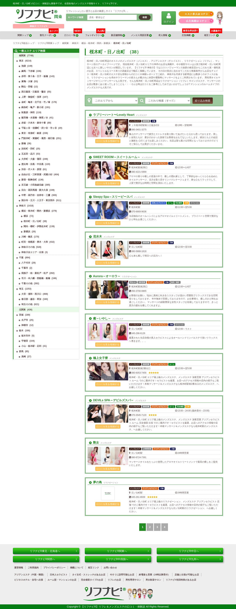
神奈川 (22, 205)
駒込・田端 (26, 86)
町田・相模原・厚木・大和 (34, 242)
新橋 (23, 143)
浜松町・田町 (28, 148)
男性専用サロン (133, 580)
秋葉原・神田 (28, 112)
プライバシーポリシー (54, 567)
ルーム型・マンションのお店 (62, 580)
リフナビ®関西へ (56, 559)
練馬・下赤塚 (28, 71)
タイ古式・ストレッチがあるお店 (88, 574)
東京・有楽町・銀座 (31, 133)
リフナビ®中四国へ (127, 559)
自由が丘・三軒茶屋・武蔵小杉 (36, 174)
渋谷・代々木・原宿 (31, 169)
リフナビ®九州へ (200, 559)
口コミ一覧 (73, 34)
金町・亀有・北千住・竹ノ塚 (35, 102)
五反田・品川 (28, 154)
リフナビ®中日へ (200, 551)
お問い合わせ (110, 567)
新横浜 (27, 231)
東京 (21, 60)
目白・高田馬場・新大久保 (34, 190)
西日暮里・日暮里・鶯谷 (33, 91)
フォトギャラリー (95, 34)
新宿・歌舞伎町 (29, 179)
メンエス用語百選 (141, 35)
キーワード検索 (75, 17)
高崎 (23, 356)
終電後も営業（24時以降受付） (154, 574)
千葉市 (24, 268)
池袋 (23, 66)
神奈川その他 (28, 247)
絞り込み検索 (202, 100)
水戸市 (24, 320)
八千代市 (25, 262)
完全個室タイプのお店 (92, 580)
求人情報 (164, 35)
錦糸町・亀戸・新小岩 (32, 107)
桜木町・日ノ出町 (32, 221)
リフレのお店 (114, 580)
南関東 (22, 55)
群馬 (21, 351)
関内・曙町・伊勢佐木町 (36, 226)
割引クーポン (49, 34)
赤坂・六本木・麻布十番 (33, 123)
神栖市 (24, 325)
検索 (145, 17)
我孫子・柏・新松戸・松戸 (34, 273)
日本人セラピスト (58, 574)
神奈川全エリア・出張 (32, 252)
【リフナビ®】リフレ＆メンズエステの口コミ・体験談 (113, 606)
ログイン (169, 18)
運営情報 (18, 567)
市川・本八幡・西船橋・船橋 (35, 278)
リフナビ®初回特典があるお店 (181, 580)
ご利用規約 (33, 567)
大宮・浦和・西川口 (31, 294)
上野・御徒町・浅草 (31, 97)
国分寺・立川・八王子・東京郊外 (38, 200)
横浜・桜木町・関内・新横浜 (35, 211)
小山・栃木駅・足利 (31, 346)
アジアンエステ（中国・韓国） (29, 574)
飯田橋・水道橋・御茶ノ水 (34, 117)
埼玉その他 (26, 304)
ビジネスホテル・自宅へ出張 (28, 580)
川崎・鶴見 (26, 236)
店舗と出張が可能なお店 (187, 574)
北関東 (22, 309)
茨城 (21, 315)
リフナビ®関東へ (128, 551)
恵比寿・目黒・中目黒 (32, 164)
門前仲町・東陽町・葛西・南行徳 (38, 138)
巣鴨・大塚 (26, 81)
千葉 (21, 257)
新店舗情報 (118, 35)
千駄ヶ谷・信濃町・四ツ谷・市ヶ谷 (39, 128)
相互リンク (213, 34)
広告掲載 (188, 35)
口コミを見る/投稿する (107, 141)
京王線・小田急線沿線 (32, 185)
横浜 (26, 216)
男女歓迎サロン (153, 580)
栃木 (21, 330)
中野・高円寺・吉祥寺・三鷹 (35, 195)
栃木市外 (25, 335)
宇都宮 (24, 341)
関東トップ (25, 35)
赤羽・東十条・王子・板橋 (34, 76)
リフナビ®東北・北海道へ (53, 551)
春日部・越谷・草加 (31, 299)
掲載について (76, 567)
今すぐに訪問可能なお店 (122, 574)
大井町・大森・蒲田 (31, 159)
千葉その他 (26, 283)
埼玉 (21, 289)
